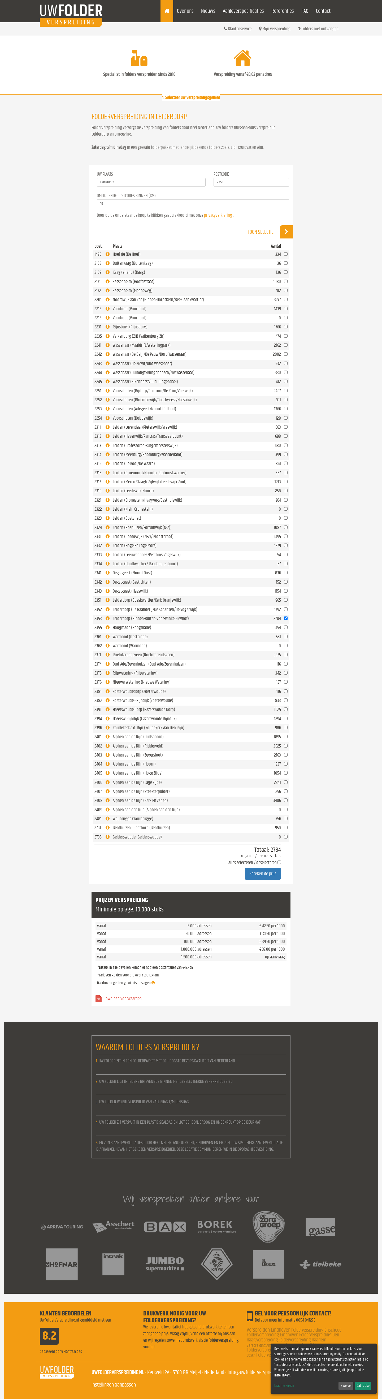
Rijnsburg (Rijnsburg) (130, 327)
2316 (97, 473)
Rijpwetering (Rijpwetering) (135, 673)
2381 (98, 691)
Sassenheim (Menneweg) (133, 290)
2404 (98, 764)
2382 (98, 700)
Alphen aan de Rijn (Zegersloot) (138, 755)
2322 (98, 509)
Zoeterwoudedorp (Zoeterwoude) (139, 691)
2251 (97, 391)
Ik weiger (346, 1386)
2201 (98, 299)
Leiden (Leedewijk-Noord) (133, 491)
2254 (98, 418)
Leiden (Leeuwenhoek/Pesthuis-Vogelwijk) (147, 555)
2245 (98, 381)
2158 (98, 263)
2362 (98, 646)
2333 (98, 555)
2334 (98, 564)
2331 (97, 536)
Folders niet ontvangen (318, 28)
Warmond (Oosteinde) (130, 637)
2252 (98, 400)
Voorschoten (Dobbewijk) (133, 418)
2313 (97, 445)
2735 (98, 837)
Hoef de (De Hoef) (127, 254)
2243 (98, 363)
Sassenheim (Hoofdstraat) (133, 281)
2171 (97, 281)
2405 (98, 773)
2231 (97, 327)
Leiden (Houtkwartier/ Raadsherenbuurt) (145, 564)
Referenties (282, 11)
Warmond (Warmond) (130, 646)
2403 (98, 755)
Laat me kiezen (284, 1386)
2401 (98, 737)
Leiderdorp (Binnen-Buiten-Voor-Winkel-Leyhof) (151, 618)
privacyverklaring (218, 215)
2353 (98, 618)
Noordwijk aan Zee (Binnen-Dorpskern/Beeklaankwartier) (158, 299)
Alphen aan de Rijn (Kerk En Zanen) (140, 800)
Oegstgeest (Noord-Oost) (132, 573)
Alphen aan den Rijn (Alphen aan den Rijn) (146, 809)
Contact (323, 11)
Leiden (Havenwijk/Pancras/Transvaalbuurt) (148, 436)
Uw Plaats (105, 174)
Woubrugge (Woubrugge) (133, 818)
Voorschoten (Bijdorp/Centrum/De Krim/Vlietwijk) (153, 391)
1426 (97, 254)
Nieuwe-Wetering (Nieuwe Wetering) (142, 682)
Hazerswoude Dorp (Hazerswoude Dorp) (144, 709)
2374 (98, 664)
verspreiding (267, 1339)
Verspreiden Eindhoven (268, 1330)
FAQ (305, 11)
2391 (97, 709)
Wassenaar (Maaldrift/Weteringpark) (142, 345)
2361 (97, 637)
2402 (98, 746)
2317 (97, 482)
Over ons (185, 11)
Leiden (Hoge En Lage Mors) (135, 545)
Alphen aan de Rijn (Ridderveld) (138, 746)
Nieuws (208, 11)
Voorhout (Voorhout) (129, 309)
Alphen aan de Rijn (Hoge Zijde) (138, 773)
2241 (97, 345)
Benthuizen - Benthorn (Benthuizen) (141, 828)
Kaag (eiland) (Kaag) (129, 272)
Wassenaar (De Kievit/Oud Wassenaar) (142, 363)
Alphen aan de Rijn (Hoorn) (134, 764)
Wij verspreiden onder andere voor (191, 1198)
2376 (98, 682)
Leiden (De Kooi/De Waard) (134, 463)
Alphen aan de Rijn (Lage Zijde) (137, 782)
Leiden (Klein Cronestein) (133, 509)
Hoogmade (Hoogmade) (132, 627)
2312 (97, 436)
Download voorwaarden (122, 998)
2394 (98, 718)
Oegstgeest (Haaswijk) (130, 591)
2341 (97, 573)
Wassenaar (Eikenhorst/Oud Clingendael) (145, 381)
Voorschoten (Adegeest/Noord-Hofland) (144, 409)
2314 (97, 454)
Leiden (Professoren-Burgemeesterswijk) (145, 445)
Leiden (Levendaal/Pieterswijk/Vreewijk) (145, 427)
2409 (98, 809)
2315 (97, 463)
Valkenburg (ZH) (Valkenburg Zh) (138, 336)
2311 (97, 427)
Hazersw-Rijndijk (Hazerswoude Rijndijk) (145, 718)
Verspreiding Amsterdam (265, 1345)
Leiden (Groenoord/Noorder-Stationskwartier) (149, 473)
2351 (97, 600)
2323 (98, 518)
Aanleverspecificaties (243, 11)
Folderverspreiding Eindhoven (272, 1334)
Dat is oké (363, 1386)
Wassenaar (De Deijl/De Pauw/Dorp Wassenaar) (149, 354)
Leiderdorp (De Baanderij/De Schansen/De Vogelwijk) (155, 609)
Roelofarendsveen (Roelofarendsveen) (144, 655)
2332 (98, 545)
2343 (98, 591)
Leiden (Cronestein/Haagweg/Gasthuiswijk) (147, 500)
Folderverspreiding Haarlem (302, 1339)
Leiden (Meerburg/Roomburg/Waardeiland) (148, 454)
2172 (97, 290)
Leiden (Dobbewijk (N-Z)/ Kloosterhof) (143, 536)
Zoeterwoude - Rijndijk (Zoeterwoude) (143, 700)
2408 (98, 800)
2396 (98, 727)
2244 (98, 372)
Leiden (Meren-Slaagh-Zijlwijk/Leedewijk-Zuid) (149, 482)
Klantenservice (237, 28)
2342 (98, 582)
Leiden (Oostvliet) (127, 518)
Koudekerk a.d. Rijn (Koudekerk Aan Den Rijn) (148, 727)
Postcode (221, 174)
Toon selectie (270, 231)
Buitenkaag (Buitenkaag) (133, 263)
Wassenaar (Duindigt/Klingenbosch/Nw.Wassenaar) (153, 372)
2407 (98, 791)
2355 (98, 627)
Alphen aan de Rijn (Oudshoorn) (138, 737)
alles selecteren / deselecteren (252, 862)
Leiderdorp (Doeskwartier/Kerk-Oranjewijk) (147, 600)
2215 (97, 309)
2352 (98, 609)
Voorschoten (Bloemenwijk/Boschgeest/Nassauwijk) (155, 400)
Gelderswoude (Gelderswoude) (137, 837)
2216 (97, 318)
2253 (98, 409)
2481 (98, 818)
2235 (98, 336)
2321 (97, 500)
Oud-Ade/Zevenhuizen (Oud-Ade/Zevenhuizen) (149, 664)
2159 (97, 272)
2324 (98, 527)
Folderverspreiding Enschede (316, 1330)
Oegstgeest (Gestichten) (132, 582)
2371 (97, 655)
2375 (98, 673)
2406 (98, 782)
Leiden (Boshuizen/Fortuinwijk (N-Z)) (142, 527)
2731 (97, 828)
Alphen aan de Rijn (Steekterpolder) (141, 791)
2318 (98, 491)
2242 (98, 354)
